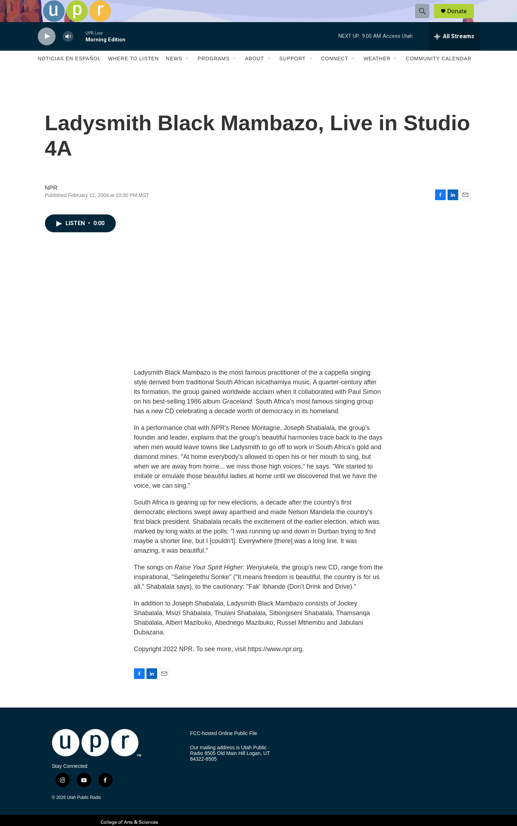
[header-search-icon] (425, 19)
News (174, 74)
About (254, 74)
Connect (334, 74)
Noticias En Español (69, 74)
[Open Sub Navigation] (188, 74)
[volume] (68, 52)
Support (292, 74)
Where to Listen (133, 74)
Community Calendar (438, 74)
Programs (214, 74)
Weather (377, 74)
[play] (46, 52)
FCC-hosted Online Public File (223, 749)
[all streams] (454, 51)
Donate (461, 18)
